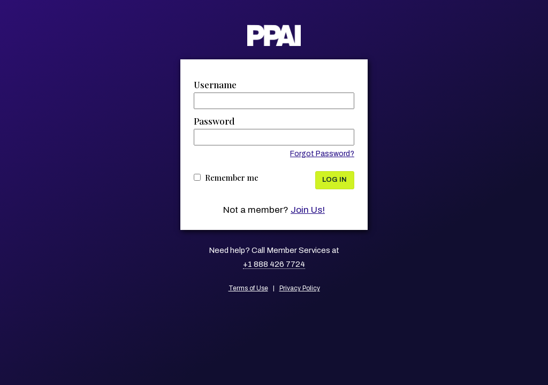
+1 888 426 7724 (274, 264)
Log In (334, 179)
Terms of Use (248, 288)
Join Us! (308, 210)
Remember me (231, 177)
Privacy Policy (299, 288)
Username (215, 84)
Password (214, 121)
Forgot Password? (322, 154)
